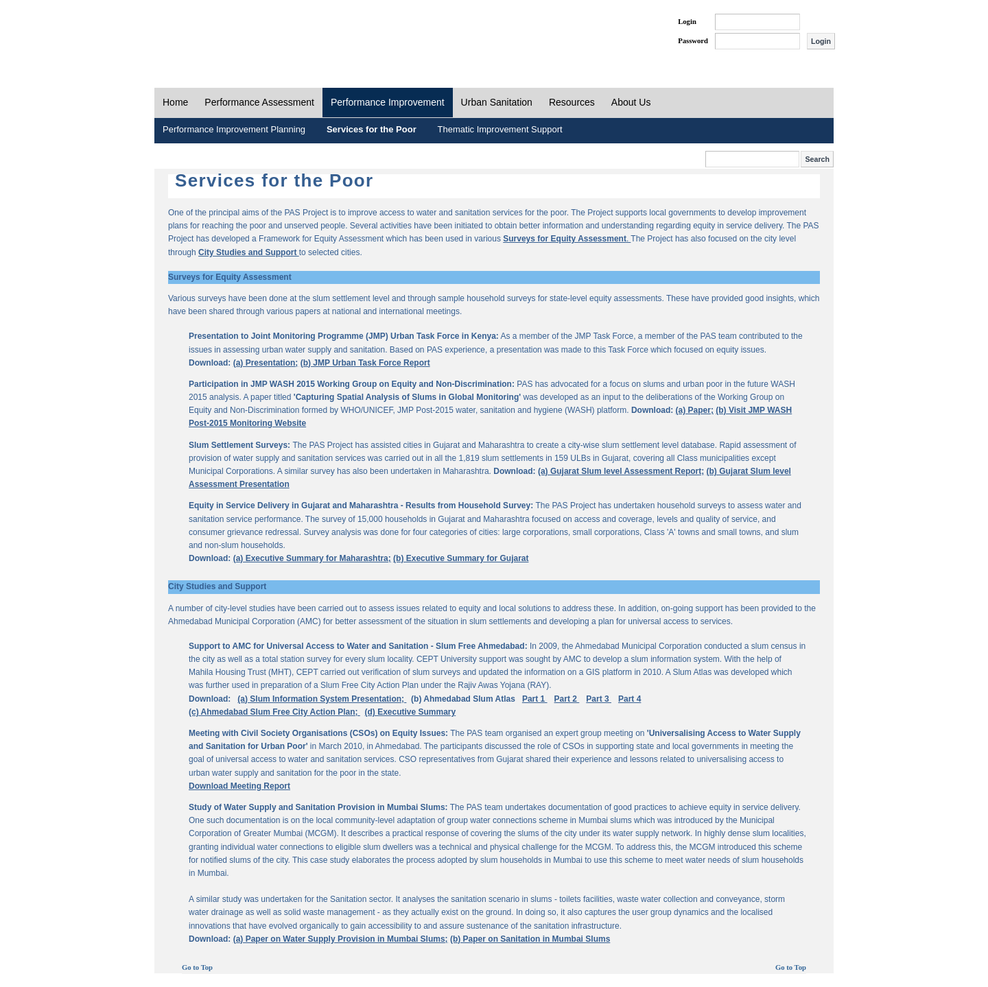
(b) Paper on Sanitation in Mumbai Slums (530, 939)
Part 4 (629, 699)
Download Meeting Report (239, 786)
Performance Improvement (388, 102)
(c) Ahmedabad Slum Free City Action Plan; (274, 712)
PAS (200, 32)
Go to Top (197, 967)
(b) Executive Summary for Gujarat (460, 558)
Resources (572, 102)
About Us (631, 102)
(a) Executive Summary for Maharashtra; (312, 558)
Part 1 (535, 699)
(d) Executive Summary (410, 712)
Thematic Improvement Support (500, 129)
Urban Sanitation (496, 102)
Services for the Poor (371, 129)
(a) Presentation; (265, 363)
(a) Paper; (695, 410)
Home (175, 102)
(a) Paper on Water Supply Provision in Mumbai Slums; (340, 939)
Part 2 (567, 699)
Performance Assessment (259, 102)
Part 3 (598, 699)
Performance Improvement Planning (234, 129)
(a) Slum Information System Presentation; (321, 699)
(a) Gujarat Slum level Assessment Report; (621, 471)
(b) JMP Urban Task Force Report (365, 363)
